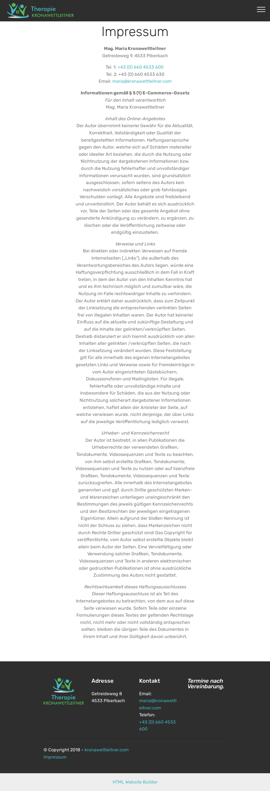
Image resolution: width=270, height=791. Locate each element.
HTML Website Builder (135, 782)
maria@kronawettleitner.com (142, 81)
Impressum (55, 757)
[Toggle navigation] (261, 9)
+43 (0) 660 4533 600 (141, 67)
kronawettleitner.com (107, 749)
